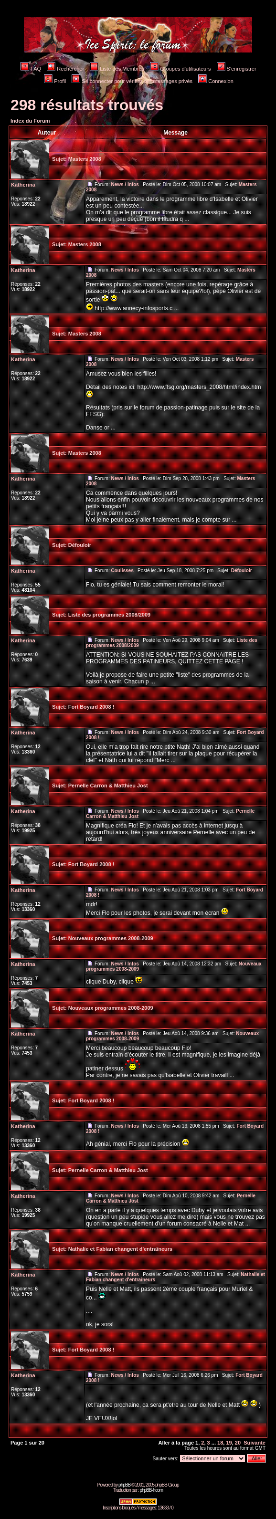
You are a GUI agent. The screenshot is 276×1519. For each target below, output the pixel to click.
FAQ (31, 69)
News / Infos (124, 184)
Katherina (23, 185)
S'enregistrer (236, 69)
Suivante (254, 1443)
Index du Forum (30, 121)
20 (238, 1443)
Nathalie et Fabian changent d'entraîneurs (120, 1249)
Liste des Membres (117, 69)
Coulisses (122, 570)
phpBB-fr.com (151, 1490)
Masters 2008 (84, 159)
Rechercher (65, 69)
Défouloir (79, 545)
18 (220, 1443)
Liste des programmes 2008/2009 (109, 615)
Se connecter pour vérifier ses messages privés (132, 81)
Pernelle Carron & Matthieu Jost (108, 785)
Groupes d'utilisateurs (180, 69)
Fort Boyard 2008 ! (91, 707)
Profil (55, 81)
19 (229, 1443)
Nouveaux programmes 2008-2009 (110, 938)
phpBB (124, 1485)
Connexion (216, 81)
